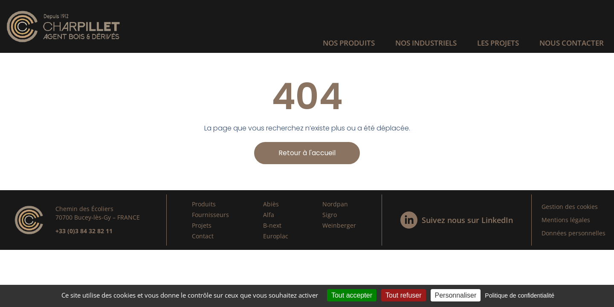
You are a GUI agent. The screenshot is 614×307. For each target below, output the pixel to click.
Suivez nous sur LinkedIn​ (467, 220)
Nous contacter (571, 43)
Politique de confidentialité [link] (519, 295)
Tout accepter (351, 295)
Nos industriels (426, 43)
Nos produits (349, 43)
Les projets (498, 43)
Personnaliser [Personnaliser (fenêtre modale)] (456, 295)
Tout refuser (403, 295)
